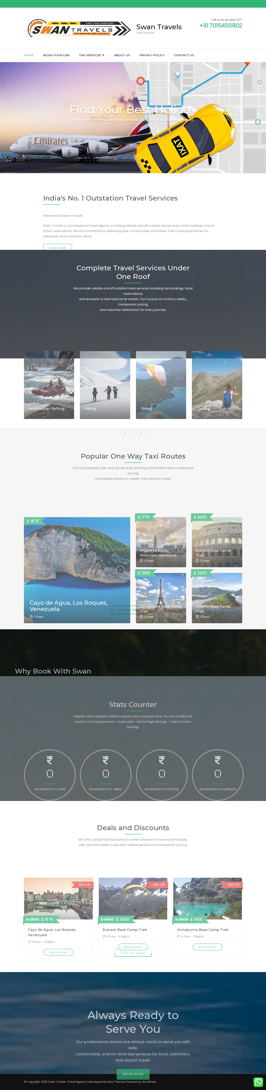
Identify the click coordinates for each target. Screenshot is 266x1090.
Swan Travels (159, 27)
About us (122, 55)
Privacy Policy (152, 55)
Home (29, 55)
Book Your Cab (56, 55)
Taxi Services (90, 55)
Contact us (184, 55)
